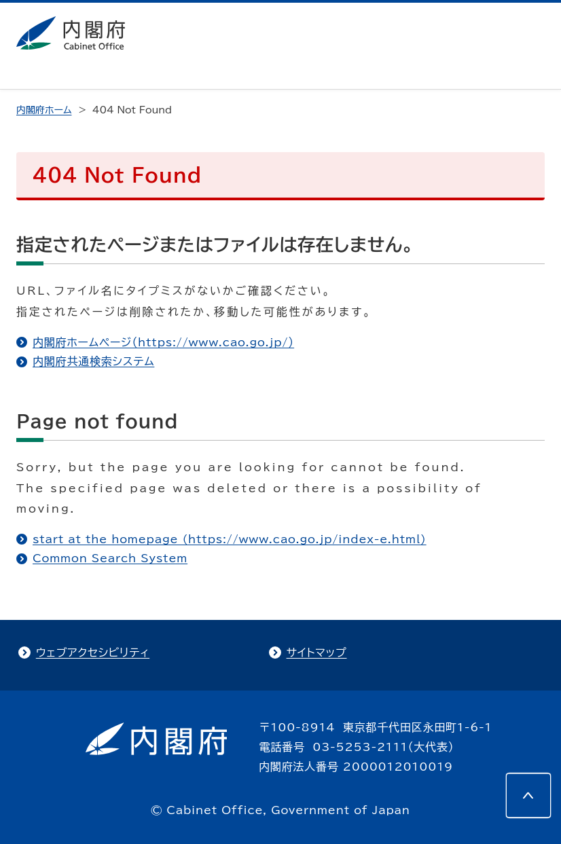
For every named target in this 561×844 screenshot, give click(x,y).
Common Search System (110, 558)
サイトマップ (317, 652)
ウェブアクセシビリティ (92, 652)
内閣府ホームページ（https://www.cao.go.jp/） (163, 342)
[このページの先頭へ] (528, 795)
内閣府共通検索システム (93, 361)
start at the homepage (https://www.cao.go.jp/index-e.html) (230, 539)
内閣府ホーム (43, 110)
